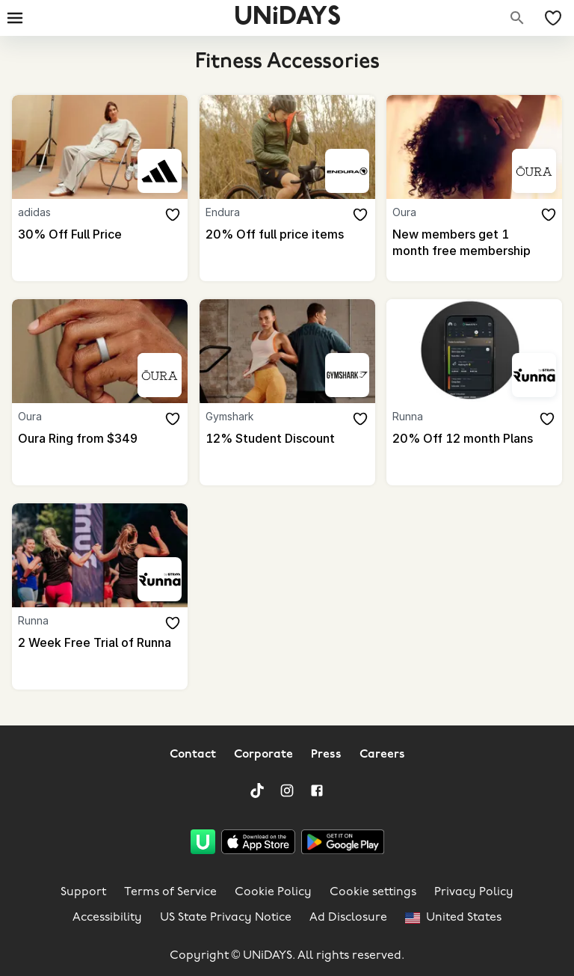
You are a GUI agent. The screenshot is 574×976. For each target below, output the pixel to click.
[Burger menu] (15, 18)
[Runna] (534, 375)
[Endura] (347, 171)
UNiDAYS (287, 17)
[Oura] (534, 171)
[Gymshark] (347, 375)
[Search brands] (517, 18)
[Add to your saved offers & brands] (173, 214)
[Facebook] (317, 790)
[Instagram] (287, 790)
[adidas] (160, 171)
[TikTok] (257, 790)
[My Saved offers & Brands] (553, 18)
